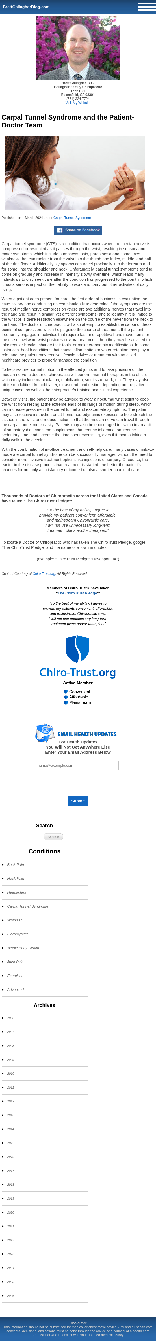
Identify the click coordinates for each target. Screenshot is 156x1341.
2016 (10, 1157)
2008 (10, 1045)
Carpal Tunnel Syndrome (72, 218)
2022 (10, 1240)
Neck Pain (15, 878)
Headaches (16, 892)
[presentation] (78, 783)
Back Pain (15, 864)
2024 (10, 1268)
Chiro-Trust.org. (44, 574)
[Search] (22, 837)
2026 (10, 1295)
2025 (10, 1281)
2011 (10, 1087)
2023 (10, 1254)
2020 (10, 1212)
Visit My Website (78, 103)
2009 (10, 1059)
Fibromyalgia (18, 934)
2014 (10, 1129)
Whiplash (15, 920)
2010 (10, 1073)
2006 (10, 1018)
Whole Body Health (23, 948)
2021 (10, 1226)
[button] (53, 836)
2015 (10, 1143)
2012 (10, 1101)
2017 (10, 1170)
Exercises (15, 976)
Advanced (15, 989)
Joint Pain (15, 962)
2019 (10, 1198)
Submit (77, 801)
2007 (10, 1032)
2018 (10, 1184)
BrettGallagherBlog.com (26, 7)
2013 (10, 1115)
